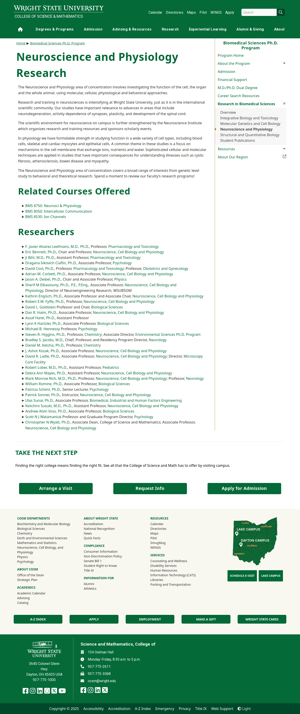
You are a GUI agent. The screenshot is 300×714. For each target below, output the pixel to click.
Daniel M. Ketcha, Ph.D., (45, 345)
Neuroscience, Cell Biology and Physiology (128, 251)
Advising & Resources (131, 29)
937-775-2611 (99, 666)
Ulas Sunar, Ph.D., (40, 400)
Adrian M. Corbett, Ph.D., (46, 273)
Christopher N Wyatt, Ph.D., (48, 422)
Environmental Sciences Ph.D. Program (168, 334)
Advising (23, 598)
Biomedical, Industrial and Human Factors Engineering (136, 400)
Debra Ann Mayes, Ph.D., (46, 373)
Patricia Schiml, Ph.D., (43, 389)
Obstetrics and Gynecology (165, 268)
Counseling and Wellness (168, 561)
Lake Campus (270, 576)
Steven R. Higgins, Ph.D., (45, 334)
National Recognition (99, 528)
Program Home (230, 55)
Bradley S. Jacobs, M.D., (44, 339)
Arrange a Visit (55, 488)
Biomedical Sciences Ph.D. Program (57, 43)
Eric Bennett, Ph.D (40, 251)
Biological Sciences (107, 307)
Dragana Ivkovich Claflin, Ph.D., (51, 262)
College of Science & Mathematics (49, 16)
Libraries (156, 580)
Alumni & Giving (250, 29)
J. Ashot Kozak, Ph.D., (43, 350)
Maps (191, 12)
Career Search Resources (238, 95)
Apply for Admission (244, 488)
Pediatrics (111, 367)
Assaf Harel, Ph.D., (40, 317)
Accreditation (93, 524)
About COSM (27, 569)
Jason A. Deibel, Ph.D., (43, 279)
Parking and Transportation (170, 584)
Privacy (185, 708)
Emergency (164, 708)
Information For (99, 578)
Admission (93, 29)
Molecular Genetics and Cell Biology (250, 123)
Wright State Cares (261, 619)
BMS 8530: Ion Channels (45, 216)
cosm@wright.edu (102, 681)
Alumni (95, 583)
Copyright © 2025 (64, 708)
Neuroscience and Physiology (246, 129)
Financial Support (232, 79)
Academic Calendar (31, 593)
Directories (174, 12)
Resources (159, 518)
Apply (229, 12)
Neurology (157, 339)
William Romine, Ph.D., (44, 383)
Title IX (89, 570)
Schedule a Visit (242, 576)
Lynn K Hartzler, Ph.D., (43, 323)
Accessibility (93, 708)
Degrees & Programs (55, 29)
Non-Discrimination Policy (103, 556)
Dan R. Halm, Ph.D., (41, 312)
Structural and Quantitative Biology (250, 134)
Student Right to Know (100, 565)
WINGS (216, 12)
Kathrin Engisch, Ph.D (43, 296)
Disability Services (163, 565)
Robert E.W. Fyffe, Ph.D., (45, 301)
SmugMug (163, 542)
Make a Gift (206, 619)
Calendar (155, 12)
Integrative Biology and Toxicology (249, 118)
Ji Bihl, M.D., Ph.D (39, 257)
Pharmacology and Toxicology (133, 246)
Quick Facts (92, 538)
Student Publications (237, 140)
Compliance (94, 546)
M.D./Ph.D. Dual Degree (237, 87)
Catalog (22, 602)
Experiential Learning (207, 29)
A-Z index (38, 619)
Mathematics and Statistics (37, 543)
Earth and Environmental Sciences (42, 538)
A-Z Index (143, 708)
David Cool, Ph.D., (40, 268)
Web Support (222, 708)
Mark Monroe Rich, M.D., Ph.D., (51, 378)
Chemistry (92, 334)
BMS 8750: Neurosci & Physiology (53, 205)
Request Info (150, 488)
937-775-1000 (44, 680)
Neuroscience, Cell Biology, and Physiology (40, 549)
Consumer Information (101, 551)
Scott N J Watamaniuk (43, 416)
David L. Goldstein (40, 307)
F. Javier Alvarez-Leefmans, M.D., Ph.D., (57, 246)
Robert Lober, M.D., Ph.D (45, 367)
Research (170, 29)
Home (21, 43)
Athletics (96, 588)
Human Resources (163, 570)
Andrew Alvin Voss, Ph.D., (46, 411)
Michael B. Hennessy (42, 328)
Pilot (203, 12)
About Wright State (101, 518)
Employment (150, 619)
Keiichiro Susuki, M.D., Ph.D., (49, 405)
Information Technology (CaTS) (173, 575)
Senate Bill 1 (93, 561)
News (88, 533)
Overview (228, 112)
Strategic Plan (27, 580)
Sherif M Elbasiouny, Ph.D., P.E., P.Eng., (57, 284)
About (279, 29)
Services (157, 555)
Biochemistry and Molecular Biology (43, 524)
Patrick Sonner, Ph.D (42, 394)
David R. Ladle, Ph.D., (43, 356)
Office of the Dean (30, 575)
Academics (26, 587)
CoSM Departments (33, 518)
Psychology (123, 262)
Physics (120, 279)
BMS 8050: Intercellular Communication (58, 211)
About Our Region (252, 156)
